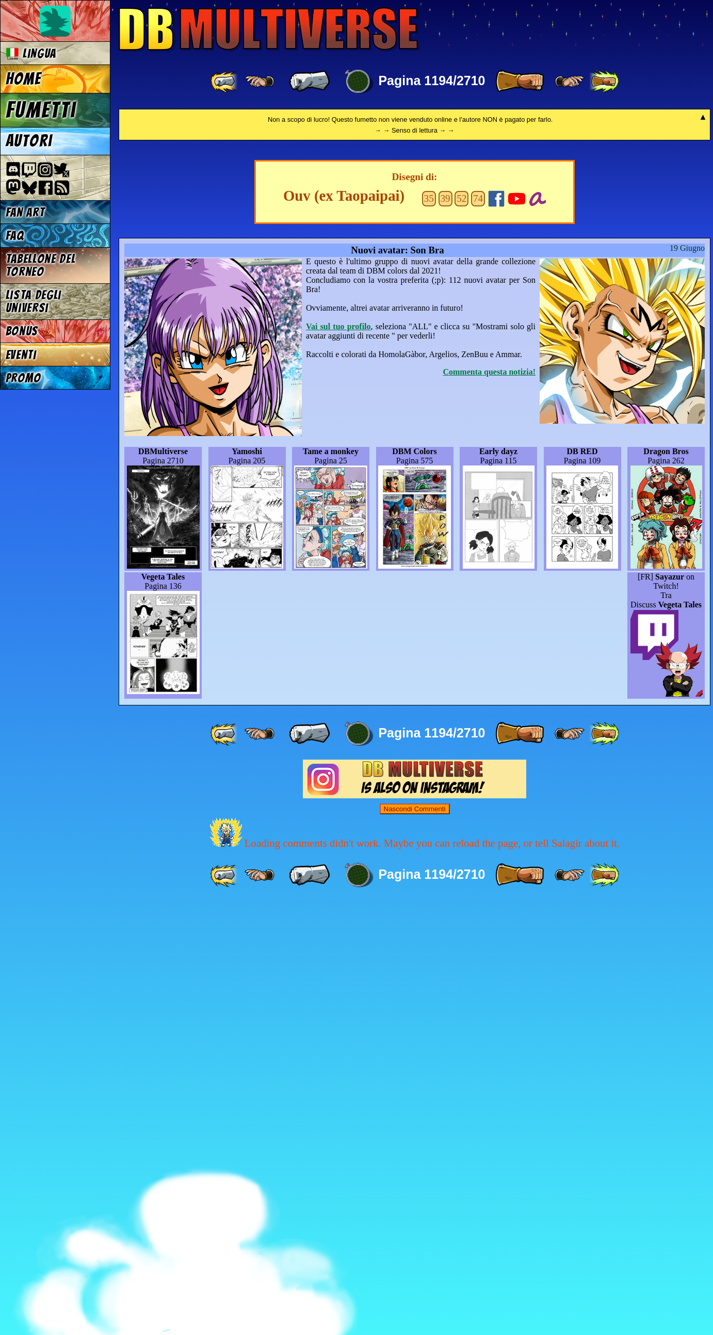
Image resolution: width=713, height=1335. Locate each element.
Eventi (21, 354)
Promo (23, 378)
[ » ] (519, 81)
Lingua (31, 53)
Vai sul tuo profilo (338, 757)
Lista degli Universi (33, 301)
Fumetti (41, 110)
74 (478, 629)
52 (461, 629)
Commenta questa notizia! (489, 803)
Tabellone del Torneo (41, 265)
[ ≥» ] (569, 81)
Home (24, 79)
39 (445, 629)
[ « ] (310, 81)
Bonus (22, 331)
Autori (29, 141)
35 (429, 629)
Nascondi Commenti (415, 1240)
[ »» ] (604, 81)
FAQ (15, 235)
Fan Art (25, 212)
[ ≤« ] (259, 81)
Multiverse (269, 29)
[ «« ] (224, 81)
